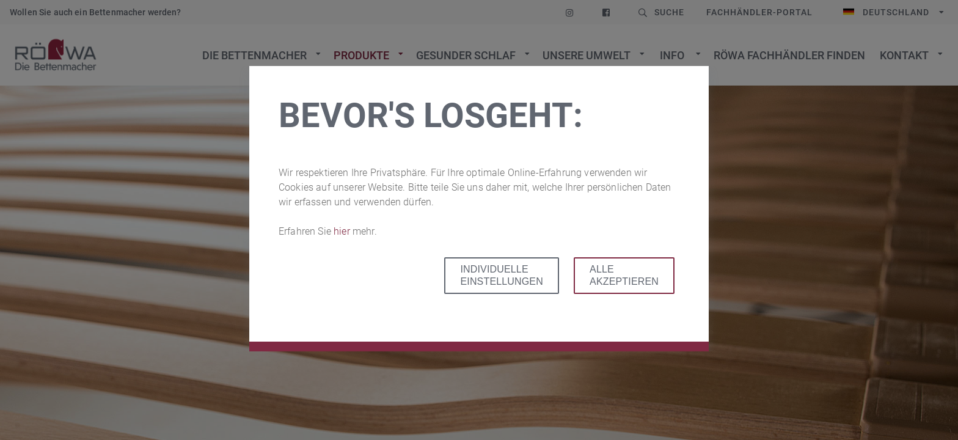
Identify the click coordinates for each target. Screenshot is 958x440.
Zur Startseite (55, 55)
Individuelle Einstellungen (501, 275)
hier (343, 231)
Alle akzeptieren (624, 275)
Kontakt (904, 55)
